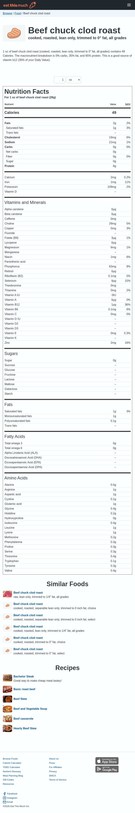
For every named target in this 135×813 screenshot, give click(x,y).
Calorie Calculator (12, 763)
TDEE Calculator (11, 767)
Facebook (10, 794)
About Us (54, 758)
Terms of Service (57, 779)
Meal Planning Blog (13, 775)
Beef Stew (20, 699)
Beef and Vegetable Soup (30, 708)
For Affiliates (55, 767)
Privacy (53, 771)
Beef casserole (23, 718)
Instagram (10, 798)
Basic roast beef (24, 689)
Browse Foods (10, 758)
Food (18, 13)
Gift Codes (8, 779)
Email (8, 802)
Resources (8, 784)
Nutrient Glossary (12, 771)
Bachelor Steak (24, 676)
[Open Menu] (129, 5)
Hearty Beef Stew (25, 728)
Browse (7, 13)
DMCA (52, 775)
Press (52, 763)
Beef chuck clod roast (74, 30)
